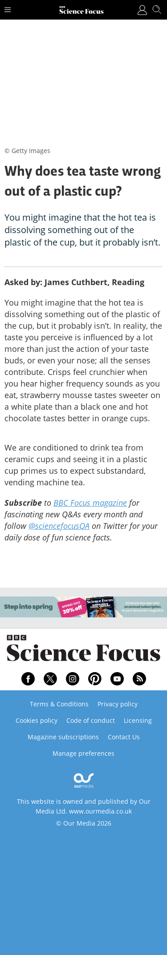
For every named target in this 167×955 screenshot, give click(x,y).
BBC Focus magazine (90, 502)
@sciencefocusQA (59, 525)
